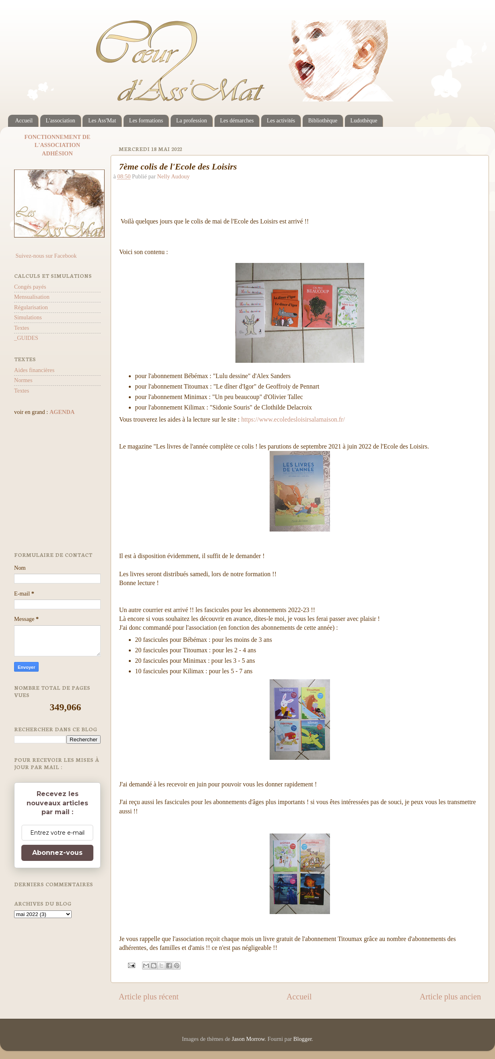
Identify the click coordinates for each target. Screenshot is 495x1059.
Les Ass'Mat (102, 121)
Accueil (24, 121)
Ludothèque (364, 121)
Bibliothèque (322, 121)
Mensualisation (32, 297)
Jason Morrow (248, 1039)
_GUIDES (26, 338)
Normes (23, 380)
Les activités (281, 121)
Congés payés (30, 286)
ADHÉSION (57, 153)
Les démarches (237, 121)
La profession (191, 121)
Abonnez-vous (57, 852)
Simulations (28, 317)
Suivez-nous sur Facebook (45, 255)
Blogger (302, 1039)
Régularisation (31, 307)
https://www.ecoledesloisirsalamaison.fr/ (292, 419)
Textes (21, 328)
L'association (60, 121)
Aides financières (34, 370)
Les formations (146, 121)
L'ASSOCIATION (57, 145)
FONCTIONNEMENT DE (57, 137)
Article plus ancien (450, 996)
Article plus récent (149, 996)
